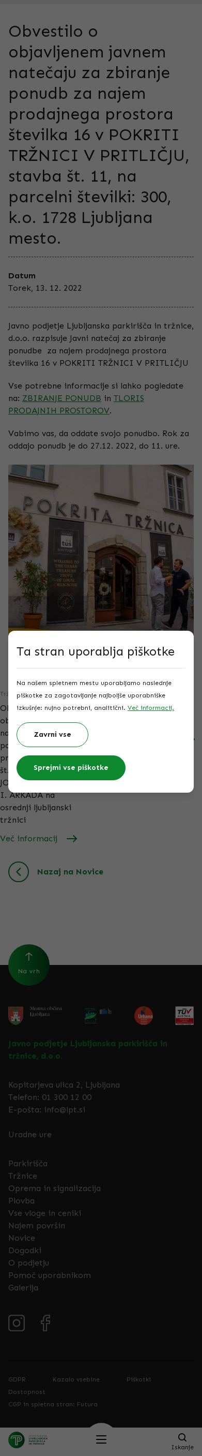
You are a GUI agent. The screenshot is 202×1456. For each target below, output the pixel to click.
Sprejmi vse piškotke (71, 767)
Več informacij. (151, 707)
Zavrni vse (52, 734)
